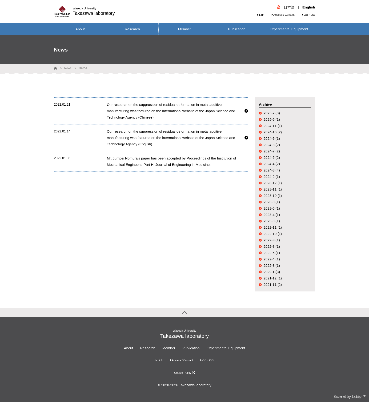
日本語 (289, 7)
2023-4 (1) (272, 215)
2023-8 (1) (272, 202)
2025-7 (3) (272, 113)
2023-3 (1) (272, 221)
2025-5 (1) (272, 119)
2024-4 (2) (272, 164)
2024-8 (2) (272, 145)
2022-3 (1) (272, 265)
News (67, 68)
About (128, 348)
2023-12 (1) (273, 183)
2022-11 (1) (273, 227)
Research (147, 348)
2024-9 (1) (272, 138)
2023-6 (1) (272, 208)
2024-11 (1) (273, 126)
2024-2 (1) (272, 177)
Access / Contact (283, 14)
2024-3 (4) (272, 170)
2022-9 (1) (272, 240)
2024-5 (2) (272, 157)
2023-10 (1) (273, 196)
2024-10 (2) (273, 132)
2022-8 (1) (272, 246)
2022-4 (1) (272, 259)
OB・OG (308, 14)
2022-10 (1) (273, 234)
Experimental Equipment (226, 348)
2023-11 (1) (273, 189)
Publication (191, 348)
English (308, 7)
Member (168, 348)
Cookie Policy (184, 372)
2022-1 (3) (272, 272)
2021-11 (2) (273, 285)
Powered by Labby (349, 397)
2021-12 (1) (273, 278)
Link (260, 14)
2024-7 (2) (272, 151)
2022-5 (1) (272, 253)
